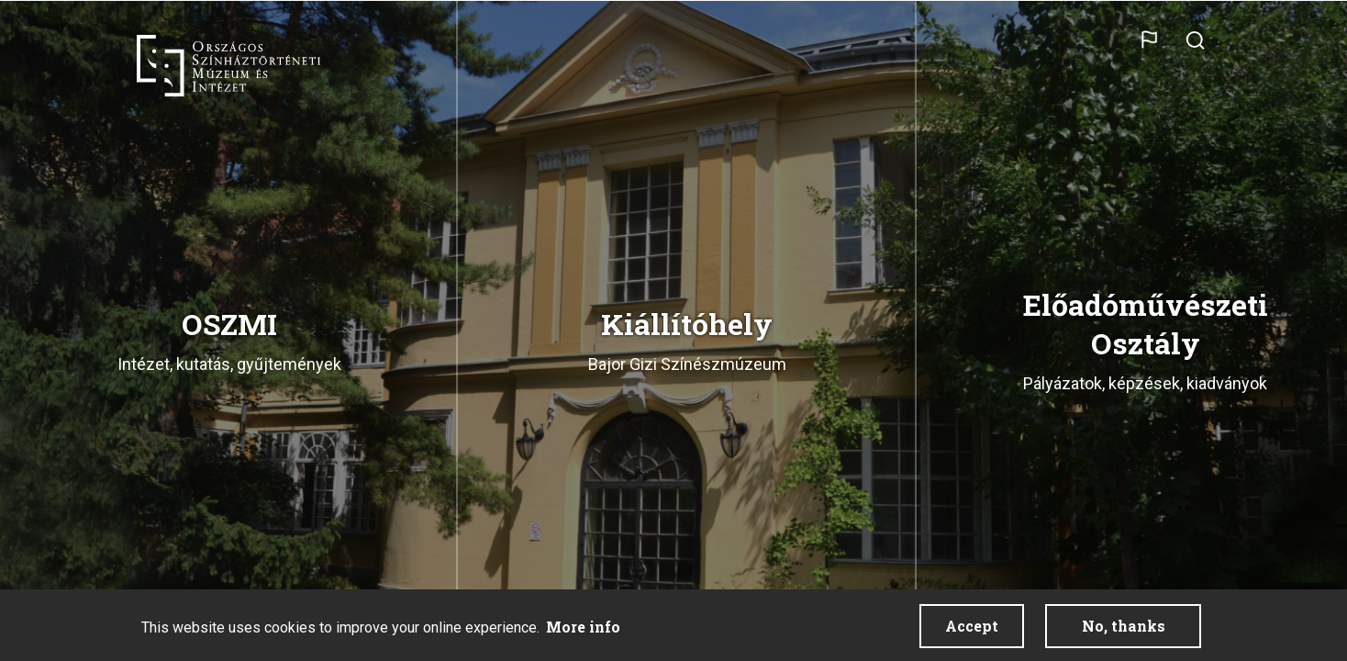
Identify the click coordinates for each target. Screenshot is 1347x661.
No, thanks (1123, 625)
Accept (971, 625)
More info (583, 626)
